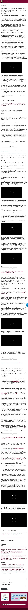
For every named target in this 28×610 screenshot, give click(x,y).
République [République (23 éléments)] (3, 570)
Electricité (8, 533)
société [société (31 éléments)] (14, 570)
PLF (17, 104)
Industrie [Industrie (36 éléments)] (13, 568)
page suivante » (11, 540)
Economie (15, 271)
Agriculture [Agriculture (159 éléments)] (9, 564)
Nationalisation (3, 534)
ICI (20, 479)
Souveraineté (12, 272)
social (9, 272)
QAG (25, 104)
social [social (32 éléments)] (8, 570)
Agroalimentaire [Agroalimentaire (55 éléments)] (14, 564)
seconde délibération (15, 381)
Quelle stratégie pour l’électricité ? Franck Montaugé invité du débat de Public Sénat (13, 549)
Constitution (10, 437)
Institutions (23, 437)
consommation (12, 271)
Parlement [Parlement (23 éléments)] (13, 569)
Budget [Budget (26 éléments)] (20, 564)
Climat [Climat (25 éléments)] (23, 564)
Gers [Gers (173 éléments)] (5, 568)
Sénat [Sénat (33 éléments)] (21, 570)
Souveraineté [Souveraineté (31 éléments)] (18, 570)
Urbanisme (4, 105)
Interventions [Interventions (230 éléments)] (21, 568)
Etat (13, 533)
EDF (6, 533)
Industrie (7, 272)
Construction (19, 103)
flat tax (16, 393)
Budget (9, 271)
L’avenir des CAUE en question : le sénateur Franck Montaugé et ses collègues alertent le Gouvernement (13, 10)
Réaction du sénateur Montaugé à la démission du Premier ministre (11, 111)
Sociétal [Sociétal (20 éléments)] (11, 570)
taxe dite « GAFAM (4, 393)
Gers (9, 104)
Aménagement (8, 103)
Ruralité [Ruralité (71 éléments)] (23, 569)
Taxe (2, 105)
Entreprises (18, 271)
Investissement (20, 533)
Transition (17, 534)
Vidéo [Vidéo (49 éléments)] (2, 573)
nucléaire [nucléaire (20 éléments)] (10, 569)
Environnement (3, 104)
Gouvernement (12, 104)
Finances (7, 104)
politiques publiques (21, 104)
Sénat (6, 438)
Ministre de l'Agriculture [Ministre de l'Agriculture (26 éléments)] (5, 569)
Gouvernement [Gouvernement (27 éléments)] (9, 568)
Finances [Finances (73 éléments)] (3, 568)
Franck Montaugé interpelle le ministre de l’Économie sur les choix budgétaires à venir (13, 157)
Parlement (2, 438)
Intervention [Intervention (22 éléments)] (16, 568)
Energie (11, 533)
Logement (15, 104)
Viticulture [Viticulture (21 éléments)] (5, 573)
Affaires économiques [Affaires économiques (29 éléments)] (4, 564)
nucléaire (7, 534)
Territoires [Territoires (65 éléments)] (24, 570)
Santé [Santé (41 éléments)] (6, 570)
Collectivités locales (14, 103)
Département (23, 103)
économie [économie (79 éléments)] (9, 573)
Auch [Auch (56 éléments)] (17, 564)
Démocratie (13, 437)
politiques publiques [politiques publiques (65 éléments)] (18, 569)
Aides (6, 271)
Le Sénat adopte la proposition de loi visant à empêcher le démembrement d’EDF (13, 443)
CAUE (11, 103)
